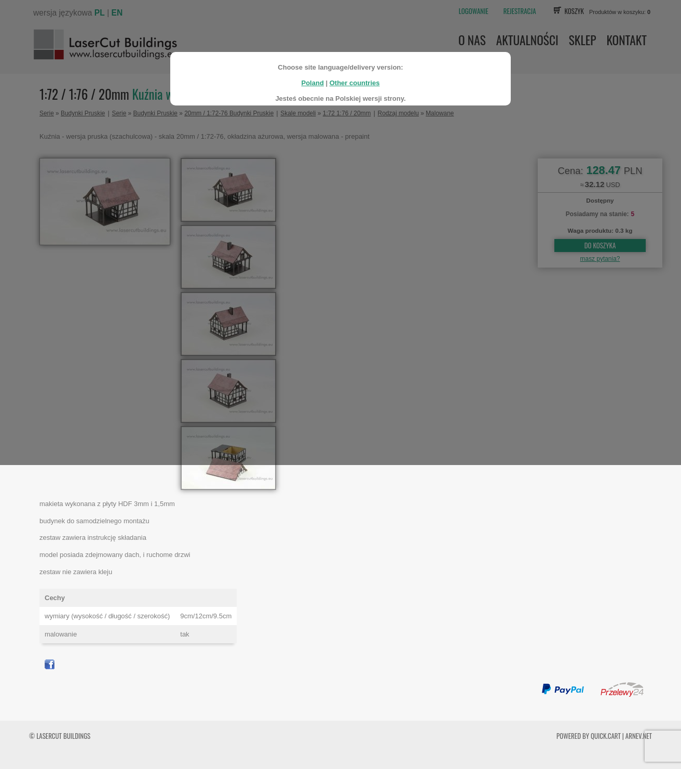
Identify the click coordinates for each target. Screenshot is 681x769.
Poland (312, 79)
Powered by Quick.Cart (588, 736)
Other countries (355, 79)
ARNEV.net (638, 736)
